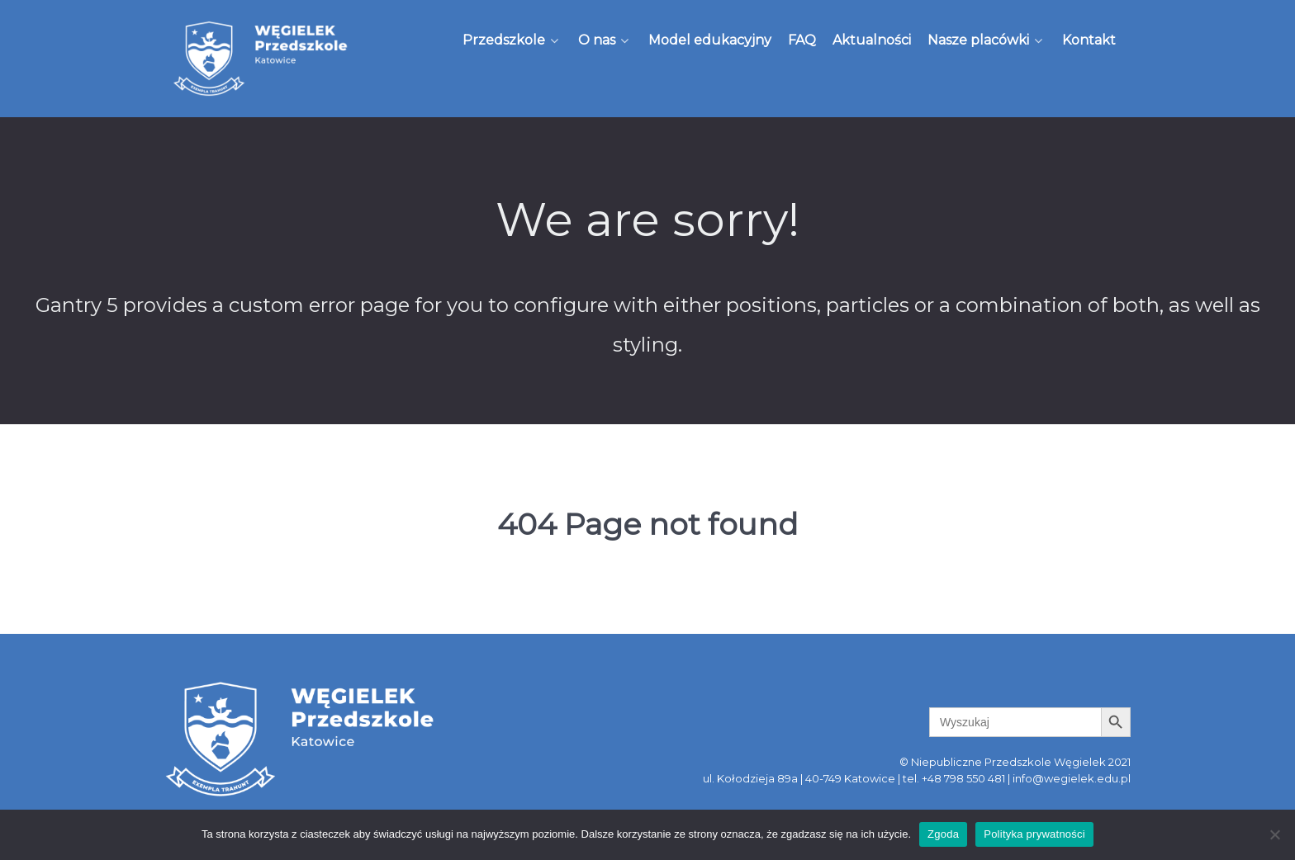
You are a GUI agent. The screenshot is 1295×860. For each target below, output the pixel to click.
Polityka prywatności (1034, 834)
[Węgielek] (261, 59)
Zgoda (943, 834)
